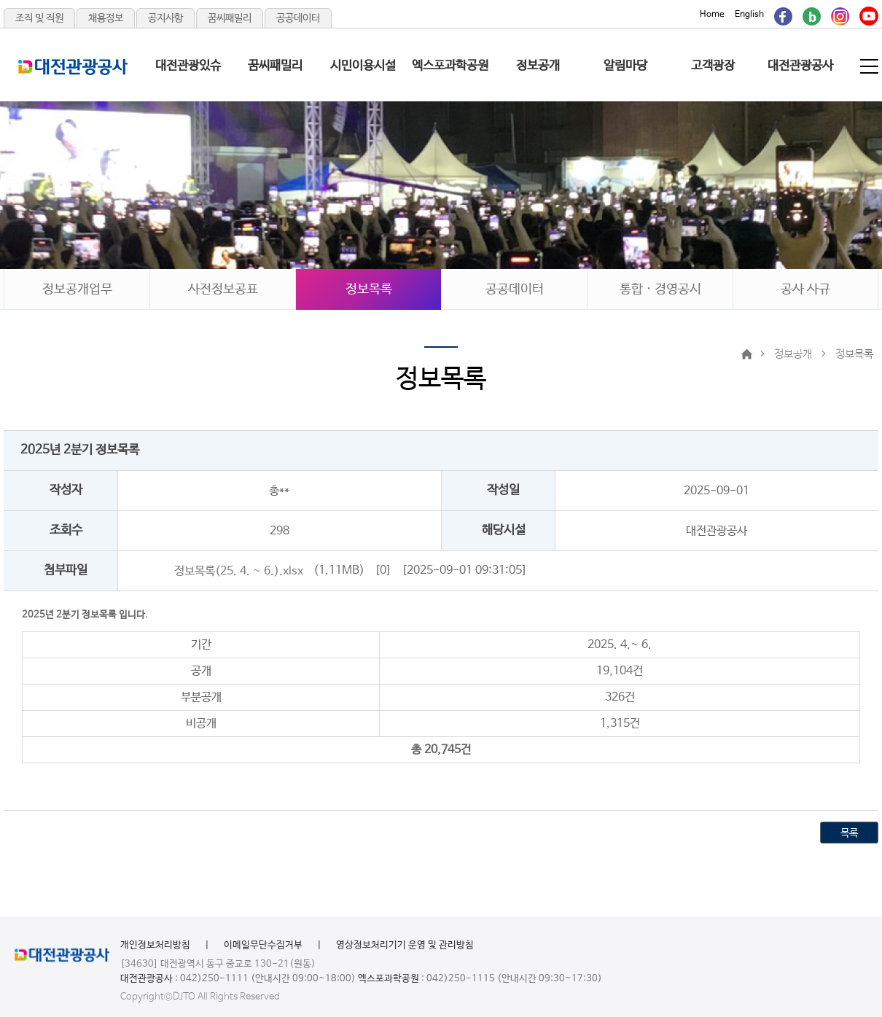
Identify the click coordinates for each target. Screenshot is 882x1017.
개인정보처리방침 (155, 945)
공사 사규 (805, 289)
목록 (849, 833)
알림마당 (625, 66)
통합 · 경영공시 (660, 289)
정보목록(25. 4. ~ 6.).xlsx (238, 570)
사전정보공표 (223, 289)
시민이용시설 (363, 66)
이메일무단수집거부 (263, 945)
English (749, 14)
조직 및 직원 (39, 18)
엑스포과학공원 (450, 66)
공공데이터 (298, 18)
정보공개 (538, 66)
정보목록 (369, 289)
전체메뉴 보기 (870, 66)
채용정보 (105, 18)
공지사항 (165, 18)
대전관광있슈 (188, 66)
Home (712, 14)
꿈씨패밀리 (229, 18)
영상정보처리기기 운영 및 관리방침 (405, 945)
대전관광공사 (800, 66)
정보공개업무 (77, 289)
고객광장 (713, 66)
